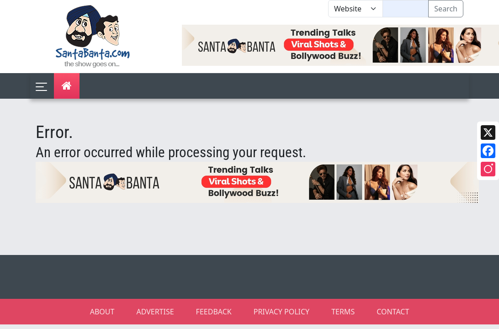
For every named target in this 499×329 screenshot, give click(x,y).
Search (445, 9)
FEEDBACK (214, 312)
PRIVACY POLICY (281, 312)
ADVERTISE (155, 312)
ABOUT (102, 312)
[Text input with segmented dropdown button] (405, 8)
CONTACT (393, 312)
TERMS (343, 312)
